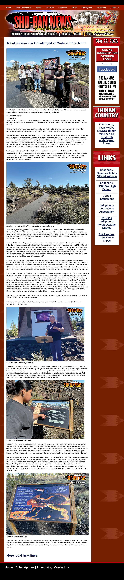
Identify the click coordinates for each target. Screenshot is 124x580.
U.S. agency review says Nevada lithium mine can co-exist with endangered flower (106, 134)
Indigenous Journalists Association (106, 208)
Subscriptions (87, 8)
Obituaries (50, 8)
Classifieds (62, 8)
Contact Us (114, 8)
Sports (38, 8)
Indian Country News (23, 8)
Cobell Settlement (107, 197)
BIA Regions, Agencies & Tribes (107, 237)
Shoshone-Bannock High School (107, 186)
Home (8, 8)
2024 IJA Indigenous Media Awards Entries (107, 223)
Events (74, 8)
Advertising (101, 8)
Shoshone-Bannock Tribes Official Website (107, 173)
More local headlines (21, 555)
